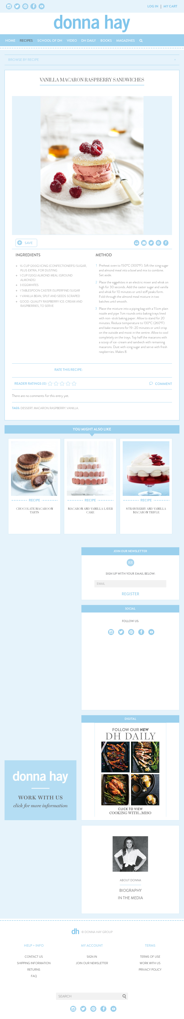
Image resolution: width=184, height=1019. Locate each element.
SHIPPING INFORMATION (34, 963)
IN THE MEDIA (130, 898)
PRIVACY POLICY (150, 970)
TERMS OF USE (150, 957)
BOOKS (106, 40)
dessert (27, 408)
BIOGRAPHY (130, 890)
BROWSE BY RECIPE (23, 59)
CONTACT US (34, 957)
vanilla (72, 408)
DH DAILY (88, 40)
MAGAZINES (125, 40)
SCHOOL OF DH (49, 40)
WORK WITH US (150, 963)
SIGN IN (92, 957)
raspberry (58, 408)
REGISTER (130, 594)
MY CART (170, 6)
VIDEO (72, 40)
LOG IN (152, 6)
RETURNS (33, 970)
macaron (41, 408)
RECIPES (26, 40)
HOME (10, 40)
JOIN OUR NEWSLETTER (92, 963)
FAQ (34, 976)
